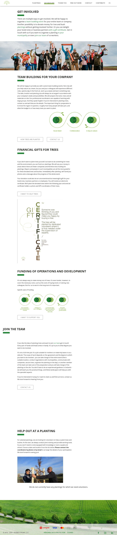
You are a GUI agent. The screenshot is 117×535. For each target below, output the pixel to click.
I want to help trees (29, 194)
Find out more (75, 3)
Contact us (55, 139)
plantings (21, 27)
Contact (88, 3)
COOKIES (70, 533)
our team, (57, 343)
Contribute (100, 3)
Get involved (49, 3)
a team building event (34, 21)
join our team (40, 35)
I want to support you (30, 317)
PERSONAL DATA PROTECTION (54, 533)
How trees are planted (30, 139)
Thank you (62, 3)
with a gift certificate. (58, 30)
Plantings (36, 3)
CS (109, 3)
